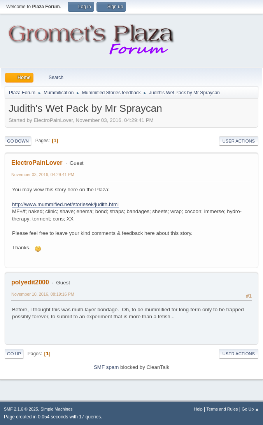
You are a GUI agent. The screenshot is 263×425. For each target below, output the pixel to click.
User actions (239, 141)
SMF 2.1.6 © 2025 (21, 409)
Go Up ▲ (250, 409)
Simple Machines (56, 409)
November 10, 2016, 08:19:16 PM (42, 294)
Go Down (18, 141)
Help (198, 409)
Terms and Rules (222, 409)
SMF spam (106, 367)
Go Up (14, 353)
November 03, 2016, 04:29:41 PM (42, 174)
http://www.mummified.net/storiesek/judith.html (65, 204)
